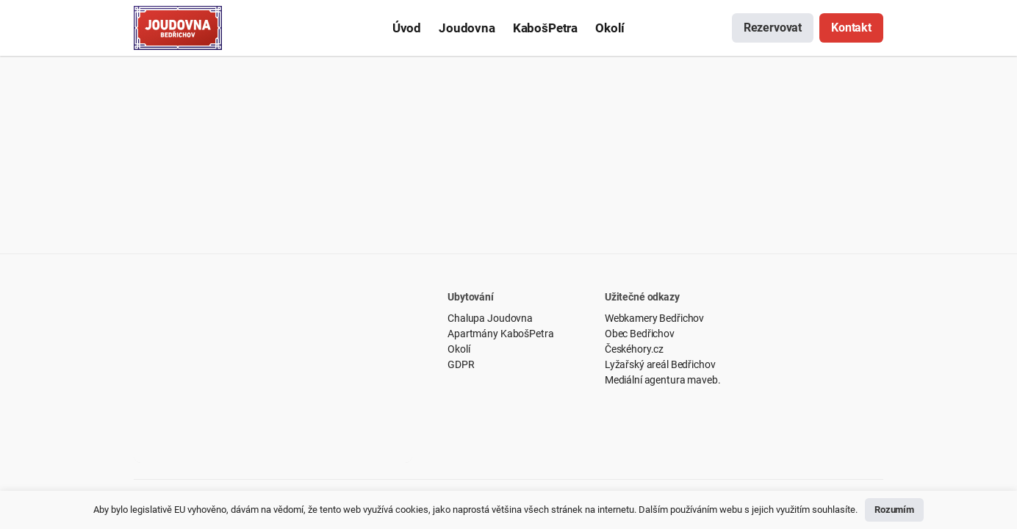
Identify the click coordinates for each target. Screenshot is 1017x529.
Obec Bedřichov (640, 333)
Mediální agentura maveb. (663, 380)
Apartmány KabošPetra (500, 333)
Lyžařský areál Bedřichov (660, 364)
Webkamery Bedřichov (654, 318)
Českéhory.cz (634, 349)
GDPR (461, 364)
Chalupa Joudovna (490, 318)
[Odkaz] (178, 28)
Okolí (459, 349)
